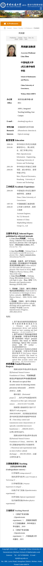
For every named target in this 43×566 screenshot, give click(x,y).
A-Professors (28, 28)
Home (15, 28)
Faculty (21, 28)
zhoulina (25, 121)
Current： (10, 28)
